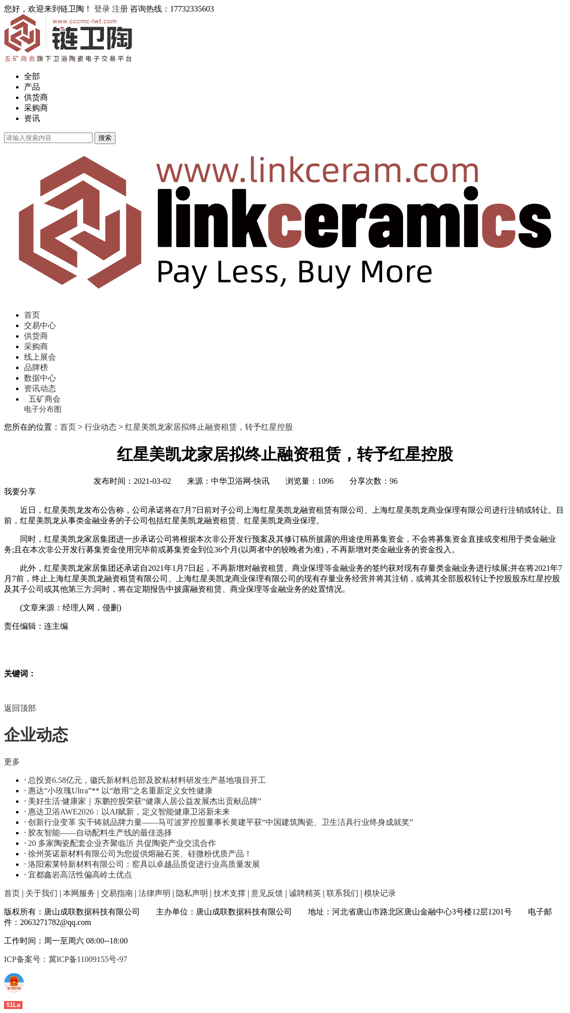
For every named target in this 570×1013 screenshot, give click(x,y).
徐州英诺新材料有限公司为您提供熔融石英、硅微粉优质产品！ (140, 853)
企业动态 (36, 735)
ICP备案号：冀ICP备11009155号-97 (66, 959)
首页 (32, 315)
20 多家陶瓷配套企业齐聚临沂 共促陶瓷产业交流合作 (122, 843)
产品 (32, 87)
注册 (120, 9)
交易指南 (117, 893)
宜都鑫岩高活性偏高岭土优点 (80, 874)
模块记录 (380, 893)
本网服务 (79, 893)
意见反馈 (267, 893)
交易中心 (40, 325)
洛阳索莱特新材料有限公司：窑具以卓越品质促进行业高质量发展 (144, 864)
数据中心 (40, 378)
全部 (32, 76)
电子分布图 (43, 409)
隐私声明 (192, 893)
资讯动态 (40, 388)
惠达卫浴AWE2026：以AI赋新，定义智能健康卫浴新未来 (129, 811)
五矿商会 (44, 399)
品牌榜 (36, 367)
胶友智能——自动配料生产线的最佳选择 (100, 832)
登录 (102, 9)
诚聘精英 (305, 893)
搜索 (105, 138)
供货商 (36, 97)
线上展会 (40, 357)
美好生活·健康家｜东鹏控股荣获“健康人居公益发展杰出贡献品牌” (144, 801)
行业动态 (100, 427)
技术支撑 (230, 893)
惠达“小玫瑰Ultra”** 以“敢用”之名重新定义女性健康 (120, 790)
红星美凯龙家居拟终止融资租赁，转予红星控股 (209, 427)
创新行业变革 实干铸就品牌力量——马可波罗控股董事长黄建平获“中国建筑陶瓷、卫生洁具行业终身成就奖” (220, 822)
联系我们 (342, 893)
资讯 (32, 118)
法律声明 (154, 893)
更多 (12, 761)
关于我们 (42, 893)
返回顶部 (20, 708)
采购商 (36, 108)
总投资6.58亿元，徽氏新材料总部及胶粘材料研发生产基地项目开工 (147, 780)
